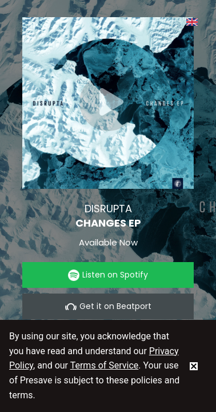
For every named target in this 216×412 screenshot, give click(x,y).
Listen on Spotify (108, 275)
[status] (194, 366)
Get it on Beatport (108, 306)
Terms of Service (104, 365)
